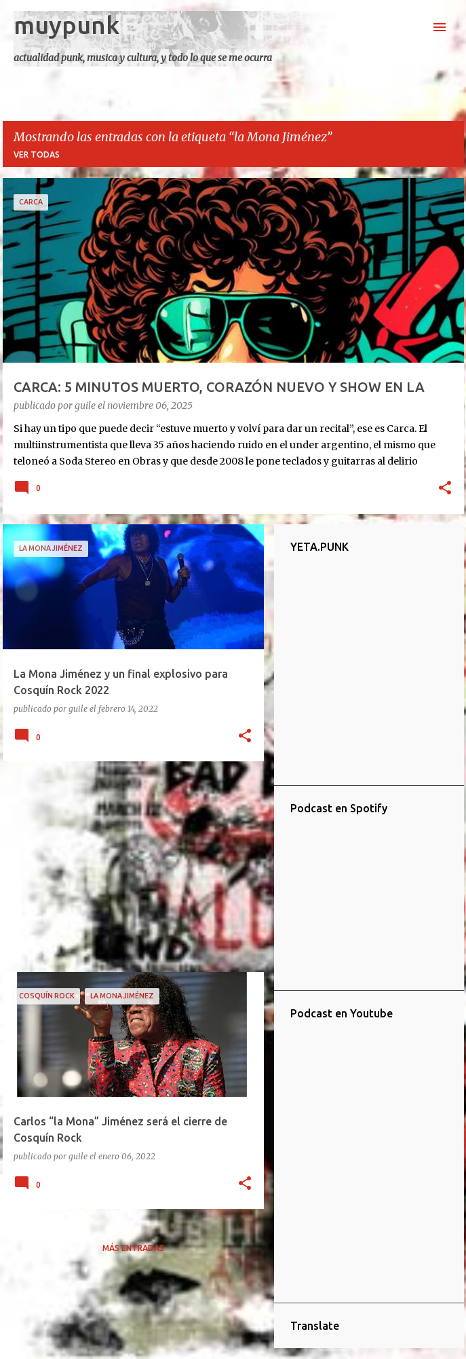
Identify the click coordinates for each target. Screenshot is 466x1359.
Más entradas (133, 1248)
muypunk (66, 25)
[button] (445, 489)
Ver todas (37, 154)
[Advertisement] (128, 867)
